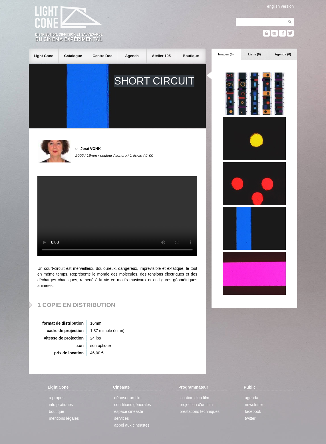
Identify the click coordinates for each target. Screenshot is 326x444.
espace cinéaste (128, 411)
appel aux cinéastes (132, 425)
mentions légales (64, 418)
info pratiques (61, 404)
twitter (250, 418)
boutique (56, 411)
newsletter (254, 404)
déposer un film (128, 397)
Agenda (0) (283, 54)
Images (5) (226, 54)
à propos (56, 397)
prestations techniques (200, 411)
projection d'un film (196, 404)
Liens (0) (254, 54)
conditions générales (132, 404)
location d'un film (194, 397)
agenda (251, 397)
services (121, 418)
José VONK (91, 148)
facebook (253, 411)
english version (280, 6)
